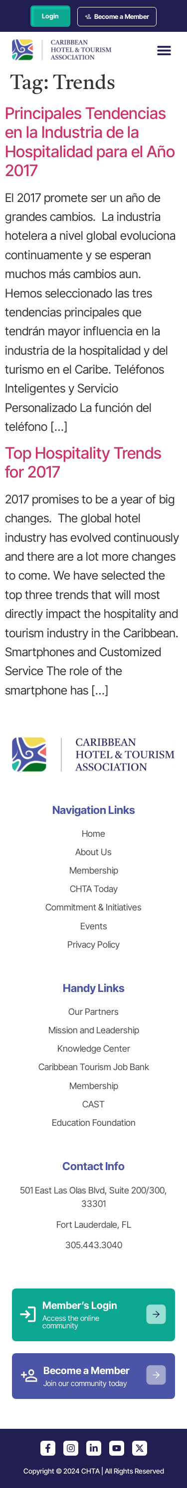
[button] (164, 50)
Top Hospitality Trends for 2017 (83, 462)
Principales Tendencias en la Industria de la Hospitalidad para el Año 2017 (90, 141)
